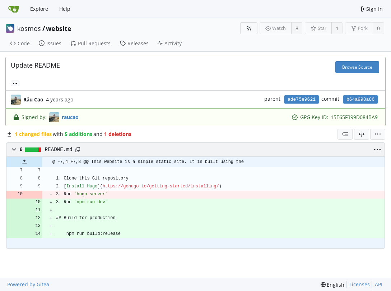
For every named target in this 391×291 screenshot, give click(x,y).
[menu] (377, 134)
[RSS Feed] (248, 28)
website (58, 28)
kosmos (29, 28)
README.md (59, 150)
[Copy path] (78, 150)
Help (64, 8)
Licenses (359, 284)
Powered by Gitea (28, 284)
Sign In (371, 8)
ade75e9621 (302, 99)
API (378, 284)
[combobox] (345, 134)
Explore (39, 8)
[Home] (14, 9)
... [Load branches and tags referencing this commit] (15, 83)
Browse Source (357, 67)
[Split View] (361, 134)
